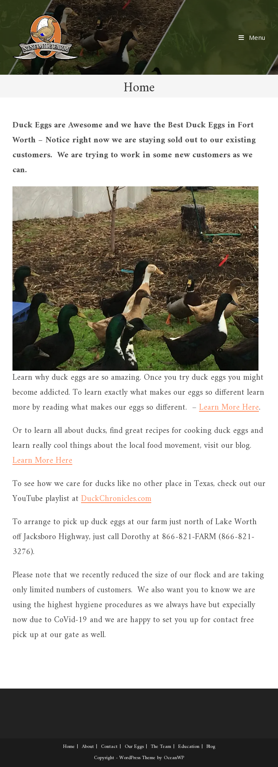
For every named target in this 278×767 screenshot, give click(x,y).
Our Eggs (134, 747)
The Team (161, 747)
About (88, 747)
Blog (211, 747)
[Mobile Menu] (252, 37)
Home (69, 747)
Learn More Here (229, 408)
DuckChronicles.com (116, 499)
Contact (109, 747)
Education (188, 747)
